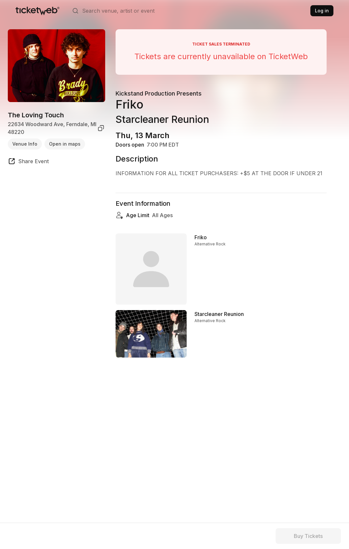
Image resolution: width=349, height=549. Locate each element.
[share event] (28, 162)
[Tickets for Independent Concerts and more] (37, 11)
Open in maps (65, 144)
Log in (322, 10)
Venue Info (24, 144)
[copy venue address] (101, 128)
